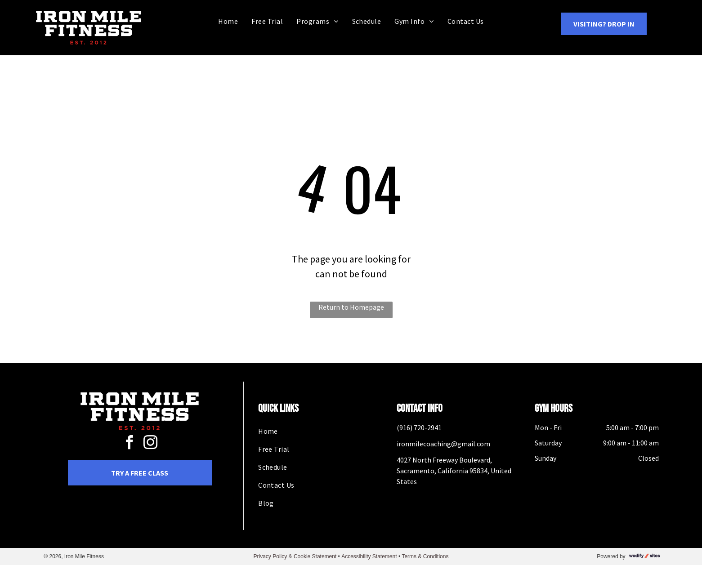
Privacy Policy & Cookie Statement (295, 556)
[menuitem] (228, 20)
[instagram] (150, 444)
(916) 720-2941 (419, 427)
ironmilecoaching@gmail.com (443, 443)
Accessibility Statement (369, 556)
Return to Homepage (351, 307)
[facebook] (129, 444)
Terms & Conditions (425, 556)
